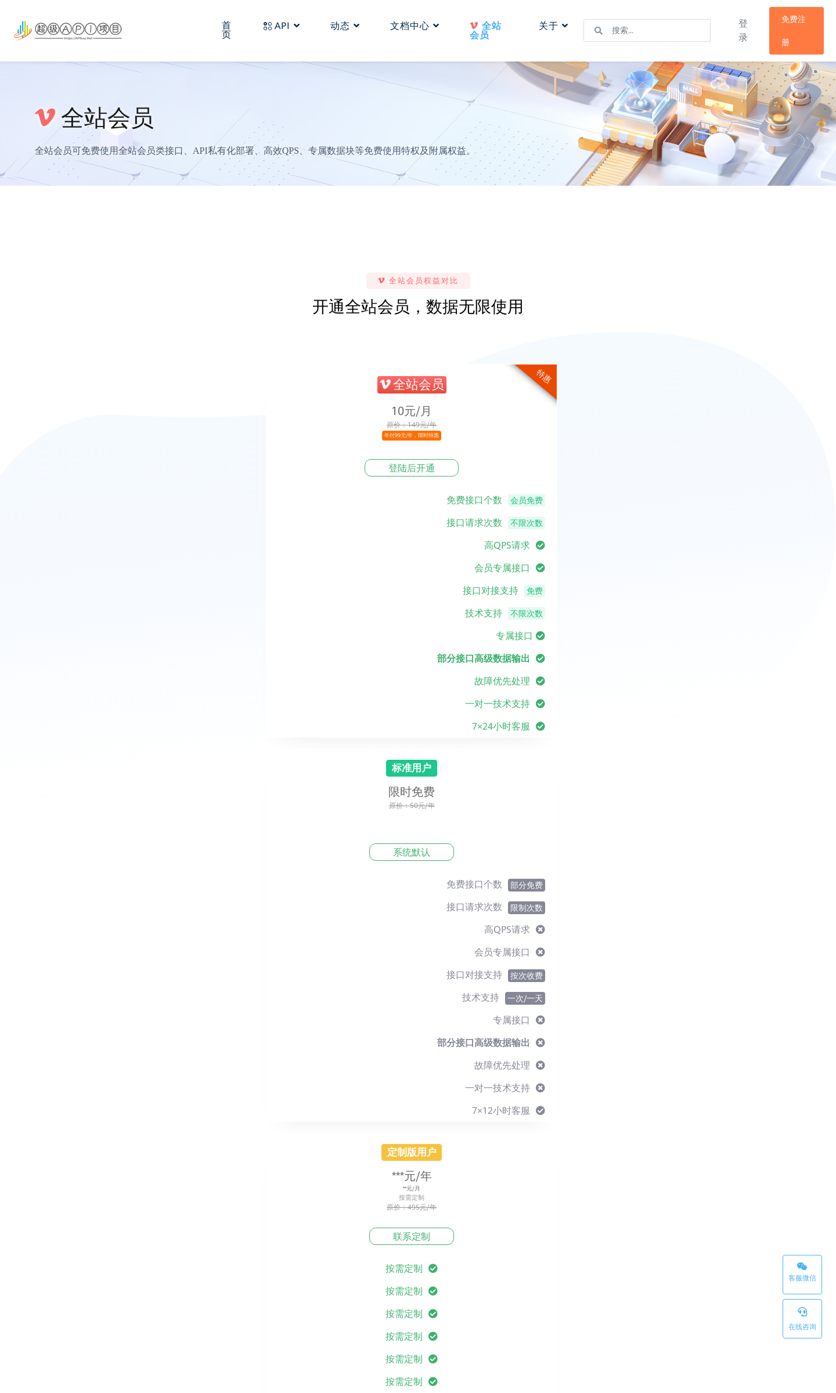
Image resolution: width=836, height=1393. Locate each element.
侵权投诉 (441, 1315)
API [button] (288, 21)
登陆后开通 (267, 468)
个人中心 (275, 1300)
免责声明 (441, 1300)
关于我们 (358, 1270)
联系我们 (358, 1315)
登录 (733, 30)
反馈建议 (358, 1300)
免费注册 (784, 30)
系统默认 (412, 468)
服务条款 (441, 1270)
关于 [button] (549, 21)
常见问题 (275, 1285)
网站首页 (524, 1270)
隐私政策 (441, 1285)
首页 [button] (235, 25)
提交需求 (753, 939)
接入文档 (275, 1270)
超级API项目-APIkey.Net (164, 1375)
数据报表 (275, 1315)
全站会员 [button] (487, 30)
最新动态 (358, 1285)
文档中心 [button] (421, 21)
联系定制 (557, 468)
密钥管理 (524, 1315)
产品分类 (524, 1285)
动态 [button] (351, 21)
